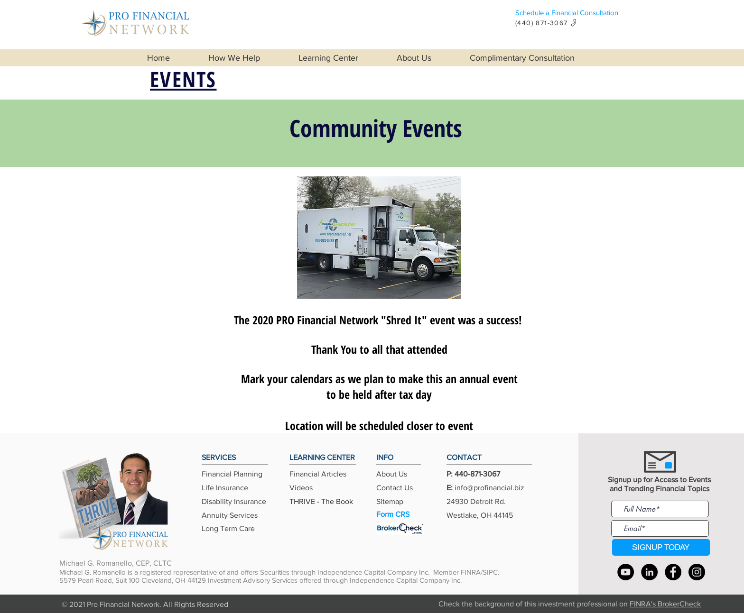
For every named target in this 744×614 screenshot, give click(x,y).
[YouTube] (625, 572)
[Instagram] (696, 572)
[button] (246, 57)
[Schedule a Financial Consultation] (594, 13)
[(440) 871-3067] (549, 22)
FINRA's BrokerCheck (665, 604)
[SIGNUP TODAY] (661, 547)
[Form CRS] (400, 514)
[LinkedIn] (649, 572)
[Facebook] (673, 572)
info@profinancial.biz (489, 488)
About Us (391, 474)
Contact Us (394, 488)
